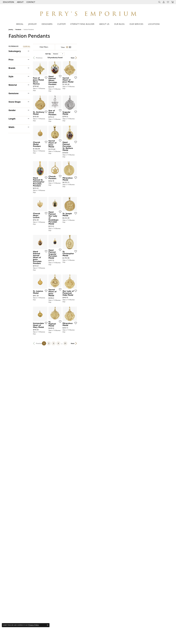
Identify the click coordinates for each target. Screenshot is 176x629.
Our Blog (119, 24)
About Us (104, 24)
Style (11, 76)
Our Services (136, 24)
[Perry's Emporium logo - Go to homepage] (88, 13)
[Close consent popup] (47, 625)
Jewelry (32, 24)
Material (13, 85)
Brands (12, 68)
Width (11, 127)
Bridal (19, 24)
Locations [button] (154, 24)
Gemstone (14, 93)
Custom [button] (61, 24)
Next (163, 58)
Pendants (18, 29)
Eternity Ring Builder (82, 24)
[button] (8, 2)
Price (11, 60)
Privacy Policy (33, 625)
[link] (30, 2)
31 (110, 516)
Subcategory (15, 51)
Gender (12, 110)
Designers (47, 24)
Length (12, 119)
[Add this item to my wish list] (75, 107)
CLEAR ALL (26, 46)
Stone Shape (15, 102)
